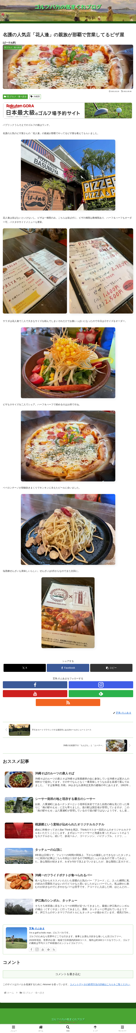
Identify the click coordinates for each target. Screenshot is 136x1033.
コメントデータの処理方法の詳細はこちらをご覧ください (100, 982)
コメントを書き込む (68, 972)
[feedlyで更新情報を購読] (101, 693)
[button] (111, 668)
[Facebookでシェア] (68, 668)
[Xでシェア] (25, 668)
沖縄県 (35, 96)
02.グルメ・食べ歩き (15, 96)
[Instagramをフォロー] (101, 684)
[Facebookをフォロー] (35, 684)
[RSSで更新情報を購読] (68, 702)
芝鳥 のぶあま (37, 927)
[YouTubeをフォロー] (35, 693)
